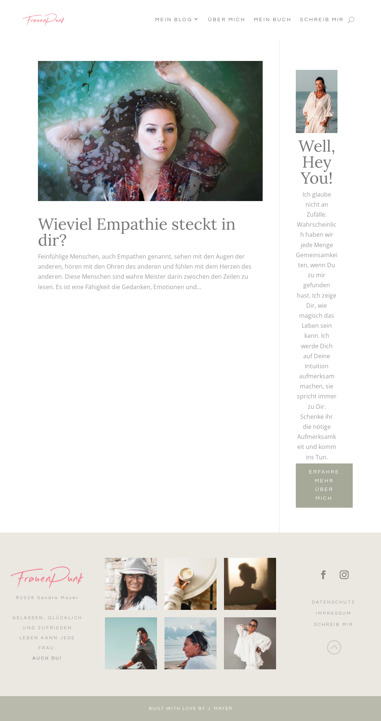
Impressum (334, 613)
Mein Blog (173, 19)
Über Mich (227, 19)
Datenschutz (333, 602)
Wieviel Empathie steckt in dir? (137, 232)
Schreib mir (322, 19)
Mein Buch (273, 19)
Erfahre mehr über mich (324, 485)
